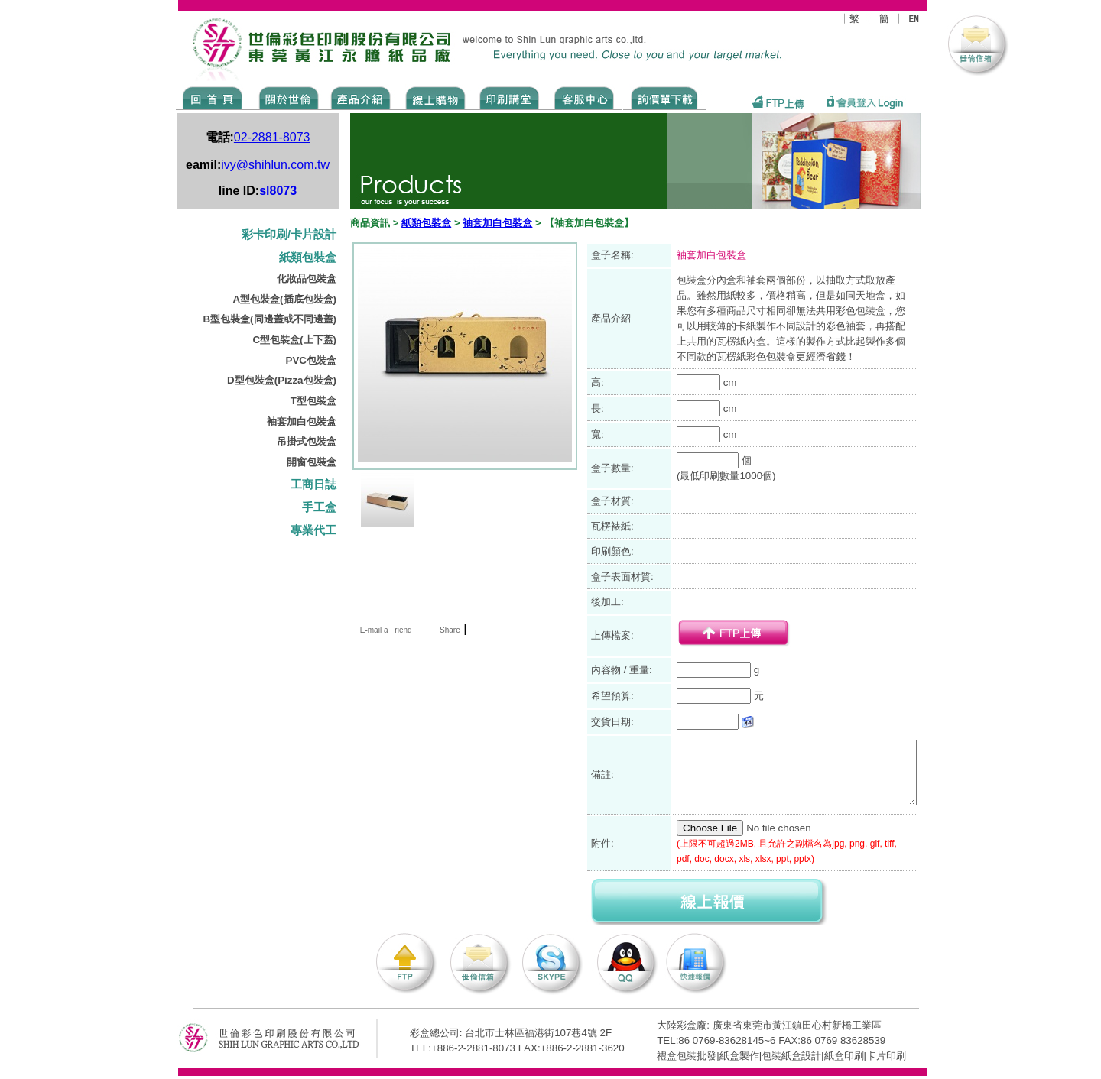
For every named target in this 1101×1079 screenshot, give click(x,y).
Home (213, 97)
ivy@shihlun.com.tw (275, 164)
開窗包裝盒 (311, 462)
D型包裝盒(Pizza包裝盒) (281, 380)
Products (360, 97)
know (509, 97)
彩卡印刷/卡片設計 (289, 234)
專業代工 (313, 530)
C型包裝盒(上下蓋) (294, 339)
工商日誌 (313, 484)
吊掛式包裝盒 (306, 441)
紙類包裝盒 (307, 257)
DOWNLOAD (664, 97)
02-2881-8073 (272, 137)
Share (450, 630)
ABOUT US (286, 97)
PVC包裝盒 (311, 360)
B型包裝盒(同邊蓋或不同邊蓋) (269, 319)
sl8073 (278, 190)
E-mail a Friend (385, 630)
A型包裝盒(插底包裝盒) (284, 299)
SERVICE (585, 97)
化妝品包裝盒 (306, 278)
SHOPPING (435, 97)
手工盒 (319, 507)
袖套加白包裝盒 (301, 421)
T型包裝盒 (313, 401)
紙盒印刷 (844, 1055)
